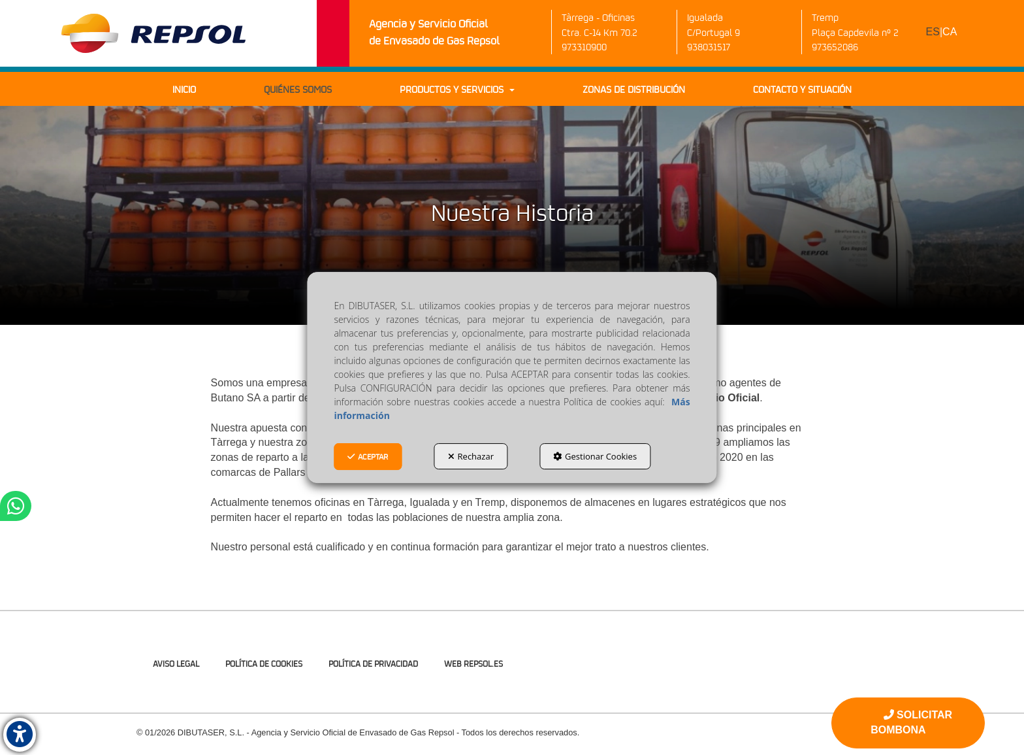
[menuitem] (941, 32)
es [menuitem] (933, 31)
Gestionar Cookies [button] (595, 456)
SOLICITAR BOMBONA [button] (911, 722)
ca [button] (949, 31)
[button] (153, 33)
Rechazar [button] (471, 456)
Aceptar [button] (367, 456)
